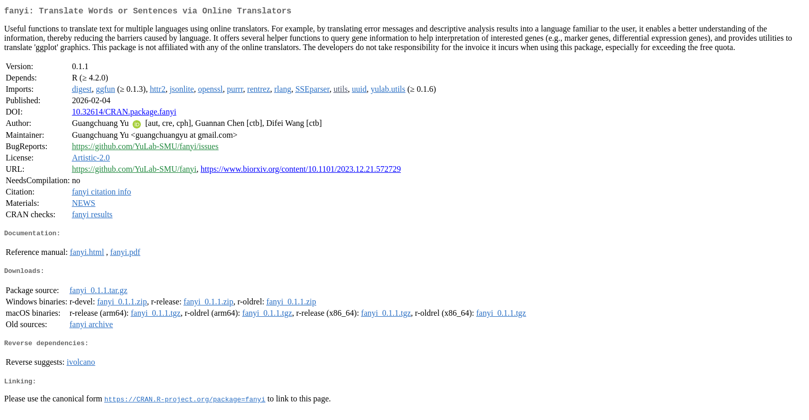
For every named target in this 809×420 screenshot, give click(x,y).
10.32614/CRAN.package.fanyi (124, 113)
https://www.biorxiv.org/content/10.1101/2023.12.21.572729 (301, 171)
